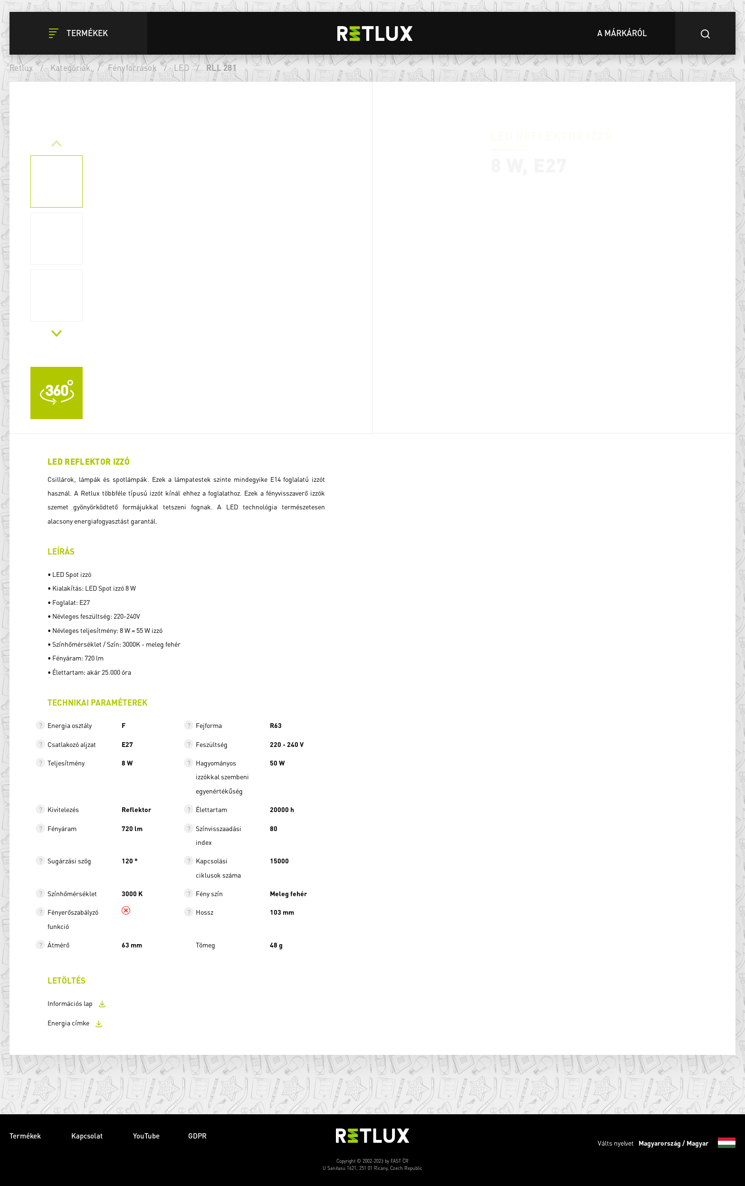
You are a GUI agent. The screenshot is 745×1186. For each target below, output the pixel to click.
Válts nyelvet (666, 1143)
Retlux (21, 67)
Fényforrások (132, 67)
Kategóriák (70, 67)
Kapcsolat (88, 1135)
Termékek (26, 1135)
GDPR (197, 1135)
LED (181, 67)
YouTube (146, 1135)
